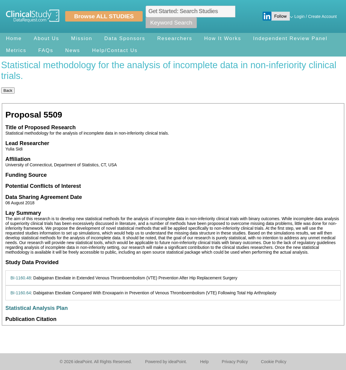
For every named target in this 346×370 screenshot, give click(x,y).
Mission (81, 38)
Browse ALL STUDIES (104, 16)
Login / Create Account (315, 16)
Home (14, 38)
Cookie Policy (273, 361)
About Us (46, 38)
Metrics (16, 50)
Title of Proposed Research (40, 127)
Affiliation (18, 159)
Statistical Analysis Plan (36, 308)
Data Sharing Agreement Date (43, 197)
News (72, 50)
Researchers (174, 38)
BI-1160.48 (20, 277)
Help (204, 361)
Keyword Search (171, 22)
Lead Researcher (27, 143)
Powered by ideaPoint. (166, 361)
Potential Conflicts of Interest (43, 186)
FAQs (45, 50)
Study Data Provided (32, 262)
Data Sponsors (124, 38)
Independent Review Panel (290, 38)
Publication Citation (31, 319)
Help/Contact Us (115, 50)
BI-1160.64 (20, 292)
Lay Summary (23, 213)
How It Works (222, 38)
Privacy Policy (235, 361)
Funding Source (26, 175)
